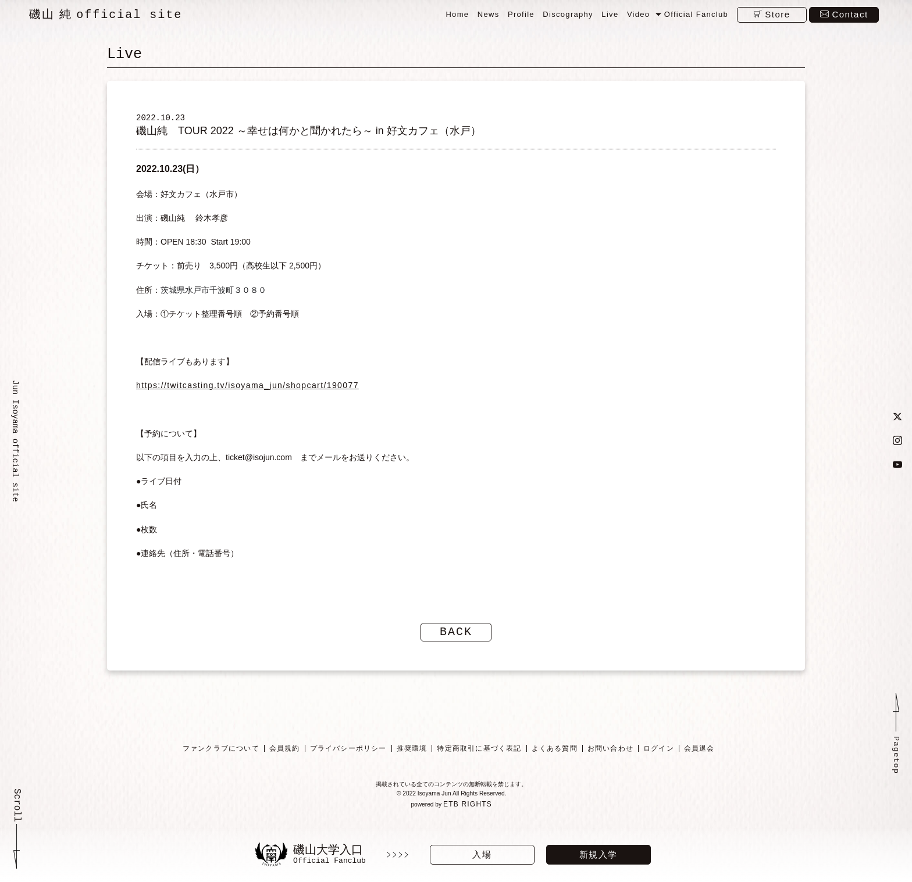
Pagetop (895, 769)
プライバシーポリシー (347, 759)
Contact (850, 14)
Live (609, 14)
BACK (456, 642)
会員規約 (284, 759)
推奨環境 (411, 759)
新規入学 (598, 854)
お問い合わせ (610, 759)
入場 (481, 854)
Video (638, 14)
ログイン (658, 759)
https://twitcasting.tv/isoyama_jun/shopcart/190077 (247, 395)
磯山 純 (105, 14)
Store (777, 14)
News (489, 14)
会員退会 (698, 759)
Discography (568, 14)
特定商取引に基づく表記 (479, 759)
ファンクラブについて (220, 759)
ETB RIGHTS (470, 817)
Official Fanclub (696, 14)
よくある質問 (554, 759)
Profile (521, 14)
